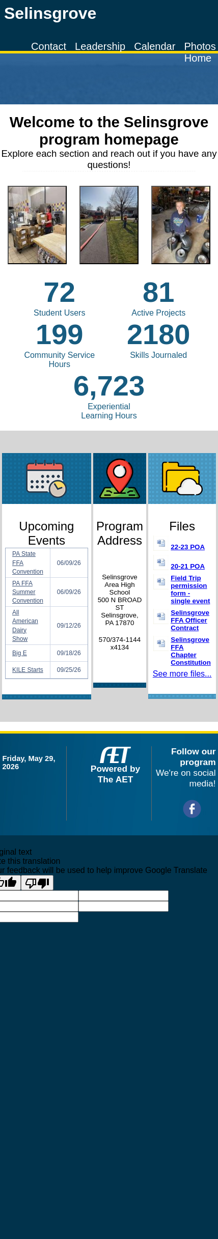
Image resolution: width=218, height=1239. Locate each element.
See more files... (182, 673)
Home (197, 58)
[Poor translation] (37, 882)
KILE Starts (27, 669)
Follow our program (193, 756)
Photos (199, 46)
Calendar (154, 46)
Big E (19, 653)
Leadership (100, 46)
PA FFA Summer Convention (27, 592)
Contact (48, 46)
